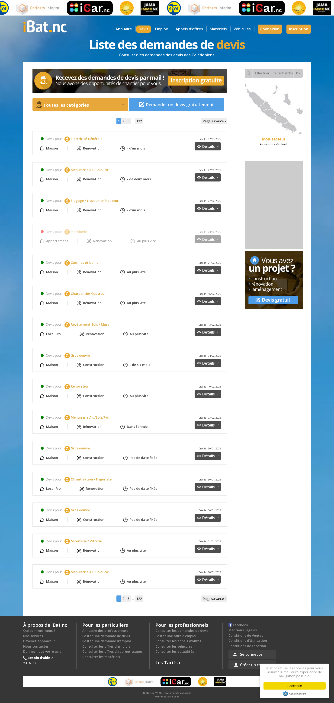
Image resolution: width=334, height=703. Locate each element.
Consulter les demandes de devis (181, 630)
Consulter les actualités (174, 651)
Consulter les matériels (101, 657)
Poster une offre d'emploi (175, 636)
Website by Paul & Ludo (167, 696)
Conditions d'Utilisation (247, 640)
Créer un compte (255, 664)
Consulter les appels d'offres (178, 641)
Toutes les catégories (83, 105)
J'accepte (295, 685)
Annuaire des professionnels (105, 630)
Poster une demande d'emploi (106, 641)
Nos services (33, 636)
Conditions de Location (247, 646)
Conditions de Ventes (245, 635)
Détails (210, 146)
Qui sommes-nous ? (39, 630)
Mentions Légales (242, 630)
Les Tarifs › (167, 662)
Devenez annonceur (39, 641)
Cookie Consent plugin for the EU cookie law (295, 693)
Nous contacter (35, 646)
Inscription (298, 29)
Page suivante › (214, 121)
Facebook (238, 625)
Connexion (269, 29)
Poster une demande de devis (106, 636)
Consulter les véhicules (173, 646)
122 (139, 121)
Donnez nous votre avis (42, 651)
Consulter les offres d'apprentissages (112, 651)
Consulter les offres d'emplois (106, 646)
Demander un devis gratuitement (180, 104)
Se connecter (252, 654)
